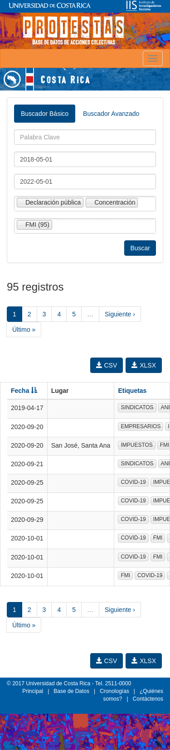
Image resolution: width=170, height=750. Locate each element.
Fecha (24, 390)
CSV (106, 365)
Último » (23, 329)
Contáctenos (148, 699)
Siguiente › (120, 314)
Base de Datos (71, 691)
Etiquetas (132, 390)
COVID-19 (133, 482)
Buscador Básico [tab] (44, 113)
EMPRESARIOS (140, 426)
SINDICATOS (137, 407)
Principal (32, 691)
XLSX (143, 365)
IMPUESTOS (136, 445)
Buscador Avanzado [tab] (111, 113)
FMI (158, 538)
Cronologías (114, 691)
